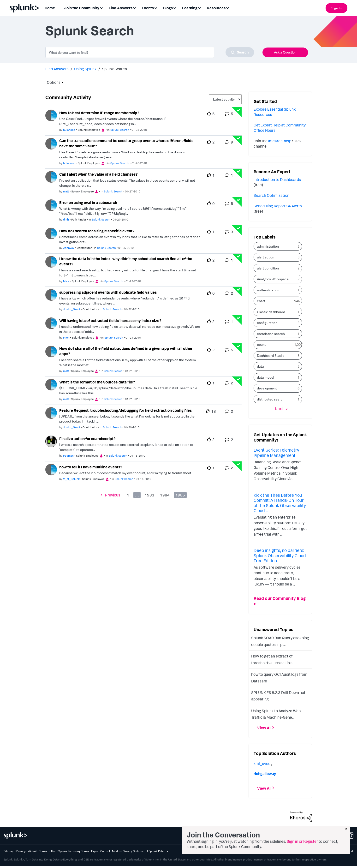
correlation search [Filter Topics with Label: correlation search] (271, 334)
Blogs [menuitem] (168, 8)
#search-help (279, 140)
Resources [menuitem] (216, 8)
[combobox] (149, 52)
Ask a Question (285, 52)
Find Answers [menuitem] (120, 8)
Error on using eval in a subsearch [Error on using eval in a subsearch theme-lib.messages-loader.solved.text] (88, 202)
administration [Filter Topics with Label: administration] (268, 246)
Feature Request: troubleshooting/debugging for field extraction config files (125, 410)
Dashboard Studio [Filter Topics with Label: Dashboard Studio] (270, 355)
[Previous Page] (110, 495)
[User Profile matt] (51, 176)
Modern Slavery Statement (129, 851)
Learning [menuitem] (189, 8)
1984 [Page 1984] (165, 495)
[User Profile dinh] (51, 204)
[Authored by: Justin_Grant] (71, 309)
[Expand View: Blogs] (174, 8)
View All (264, 727)
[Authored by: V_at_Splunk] (71, 479)
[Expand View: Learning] (199, 8)
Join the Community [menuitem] (81, 8)
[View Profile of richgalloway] (265, 773)
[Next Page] (281, 408)
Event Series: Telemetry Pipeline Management (276, 452)
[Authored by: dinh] (66, 219)
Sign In (336, 8)
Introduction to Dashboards (277, 179)
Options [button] (52, 82)
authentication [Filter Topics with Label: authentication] (268, 290)
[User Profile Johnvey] (51, 233)
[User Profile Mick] (51, 261)
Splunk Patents (158, 851)
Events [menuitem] (148, 8)
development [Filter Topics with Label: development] (267, 388)
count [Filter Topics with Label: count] (261, 344)
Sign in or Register (302, 841)
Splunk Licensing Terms (73, 851)
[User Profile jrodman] (51, 440)
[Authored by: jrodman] (68, 455)
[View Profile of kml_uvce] (262, 763)
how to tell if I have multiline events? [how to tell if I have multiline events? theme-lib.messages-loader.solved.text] (90, 467)
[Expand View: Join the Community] (101, 8)
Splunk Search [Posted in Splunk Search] (119, 129)
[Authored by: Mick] (66, 281)
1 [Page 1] (128, 495)
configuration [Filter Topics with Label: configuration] (267, 323)
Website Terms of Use (42, 851)
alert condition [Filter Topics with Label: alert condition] (268, 268)
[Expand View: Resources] (227, 8)
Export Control (100, 851)
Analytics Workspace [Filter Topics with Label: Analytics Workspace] (273, 279)
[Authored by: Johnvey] (68, 248)
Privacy (21, 851)
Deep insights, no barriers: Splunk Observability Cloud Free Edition (280, 555)
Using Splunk (85, 68)
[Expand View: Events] (155, 8)
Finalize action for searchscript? (87, 438)
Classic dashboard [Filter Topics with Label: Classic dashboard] (271, 312)
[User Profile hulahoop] (51, 115)
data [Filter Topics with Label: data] (260, 366)
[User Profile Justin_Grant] (51, 294)
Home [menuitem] (50, 8)
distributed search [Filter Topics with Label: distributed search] (271, 399)
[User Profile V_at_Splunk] (51, 469)
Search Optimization (271, 195)
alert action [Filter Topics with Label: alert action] (265, 257)
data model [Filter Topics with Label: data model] (265, 377)
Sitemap (9, 851)
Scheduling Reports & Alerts (278, 205)
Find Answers (57, 68)
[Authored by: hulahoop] (69, 129)
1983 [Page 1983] (149, 495)
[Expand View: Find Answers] (134, 8)
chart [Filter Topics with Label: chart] (261, 301)
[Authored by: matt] (66, 191)
